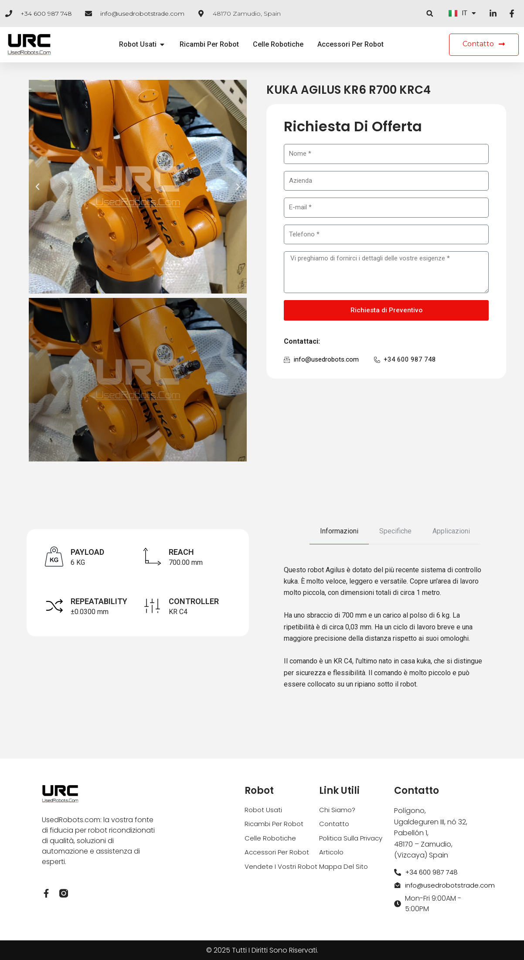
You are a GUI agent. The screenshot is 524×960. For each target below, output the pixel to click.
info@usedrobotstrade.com (142, 13)
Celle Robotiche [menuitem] (278, 45)
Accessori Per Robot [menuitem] (350, 45)
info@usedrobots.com (327, 360)
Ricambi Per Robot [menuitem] (209, 45)
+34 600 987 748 (46, 13)
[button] (429, 13)
